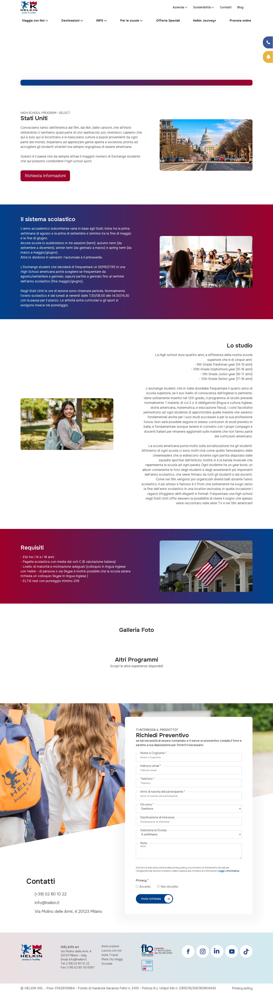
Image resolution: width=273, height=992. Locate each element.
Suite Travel (109, 955)
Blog (240, 7)
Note (143, 843)
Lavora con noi (111, 950)
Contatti (225, 7)
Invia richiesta (151, 899)
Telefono (147, 779)
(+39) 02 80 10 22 (51, 894)
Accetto (147, 887)
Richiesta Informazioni (45, 175)
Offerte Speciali (168, 20)
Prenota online (240, 20)
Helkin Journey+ (204, 20)
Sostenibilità (202, 7)
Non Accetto (169, 887)
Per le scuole (129, 20)
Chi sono (147, 804)
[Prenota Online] (268, 57)
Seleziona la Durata (153, 830)
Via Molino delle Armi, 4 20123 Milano (68, 911)
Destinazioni (70, 20)
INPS (99, 20)
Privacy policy (242, 988)
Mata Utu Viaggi (111, 959)
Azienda (178, 7)
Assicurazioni (110, 946)
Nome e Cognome (153, 753)
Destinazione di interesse (157, 817)
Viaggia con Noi (33, 20)
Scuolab (106, 964)
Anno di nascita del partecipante (162, 792)
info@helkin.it (47, 902)
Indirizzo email (150, 766)
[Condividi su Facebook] (268, 42)
